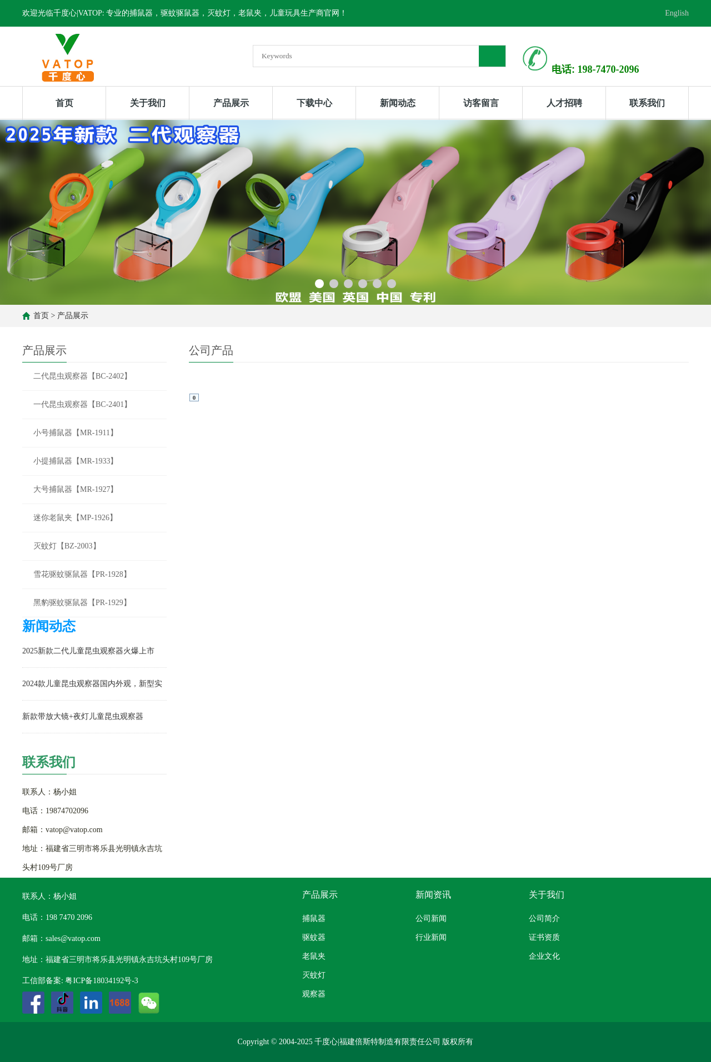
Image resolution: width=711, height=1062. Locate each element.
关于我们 (148, 103)
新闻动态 (397, 103)
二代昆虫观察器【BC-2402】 (82, 376)
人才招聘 (564, 103)
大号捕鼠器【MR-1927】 (75, 489)
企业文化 (544, 956)
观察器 (314, 994)
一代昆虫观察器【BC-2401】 (82, 404)
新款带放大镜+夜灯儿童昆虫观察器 (82, 716)
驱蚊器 (314, 937)
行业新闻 (431, 937)
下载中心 (314, 103)
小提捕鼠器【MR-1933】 (75, 461)
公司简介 (544, 918)
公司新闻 (431, 918)
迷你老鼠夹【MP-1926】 (75, 518)
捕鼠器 (314, 918)
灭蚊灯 (314, 975)
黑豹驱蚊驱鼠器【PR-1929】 (82, 602)
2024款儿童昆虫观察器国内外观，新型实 (92, 684)
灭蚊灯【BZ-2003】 (67, 546)
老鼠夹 (314, 956)
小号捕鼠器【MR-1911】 (75, 433)
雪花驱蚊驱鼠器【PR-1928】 (82, 574)
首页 (64, 103)
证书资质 (544, 937)
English (677, 13)
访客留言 (481, 103)
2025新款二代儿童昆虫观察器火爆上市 (88, 651)
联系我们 (647, 103)
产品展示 (231, 103)
